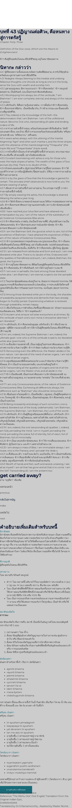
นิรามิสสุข (5, 531)
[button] (16, 790)
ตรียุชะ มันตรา (7, 712)
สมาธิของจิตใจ (7, 612)
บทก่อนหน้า (6, 486)
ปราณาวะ (5, 571)
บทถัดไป (4, 512)
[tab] (36, 531)
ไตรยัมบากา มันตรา (9, 752)
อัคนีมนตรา (5, 658)
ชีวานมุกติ (5, 561)
